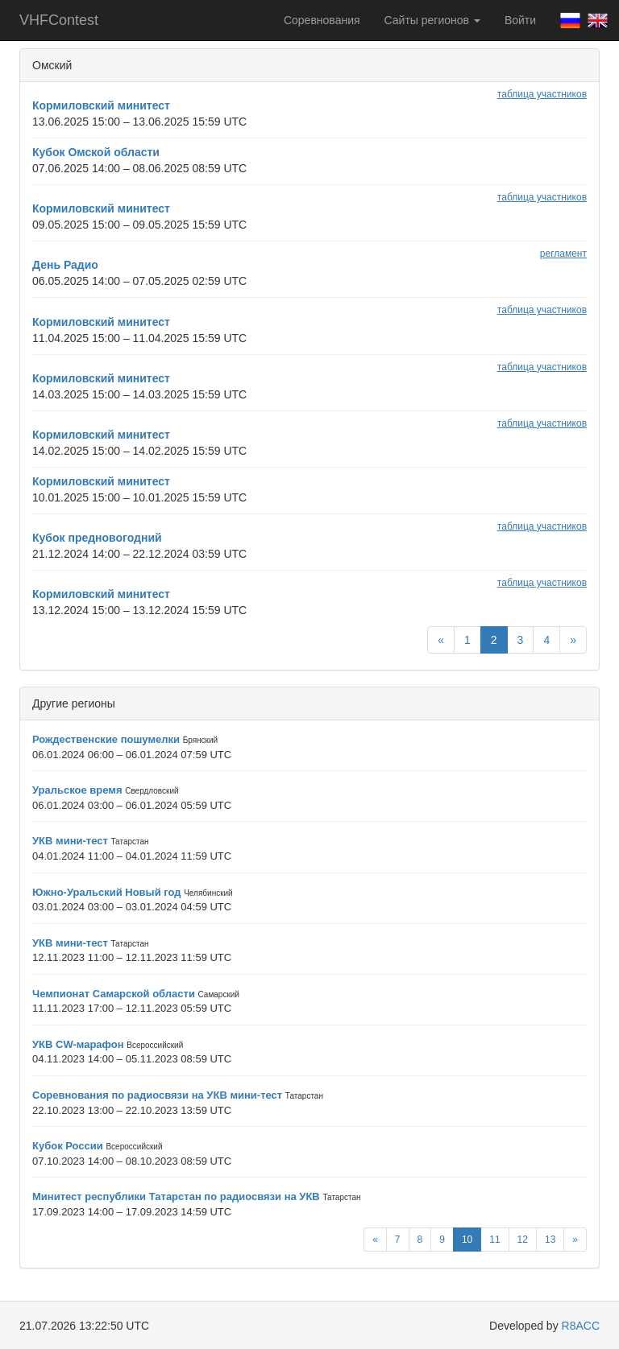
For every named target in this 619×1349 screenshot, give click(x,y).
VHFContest (58, 20)
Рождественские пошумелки (106, 739)
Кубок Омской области (96, 152)
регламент (563, 253)
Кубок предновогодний (97, 537)
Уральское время (77, 790)
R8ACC (581, 1325)
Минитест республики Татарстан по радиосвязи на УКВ (176, 1196)
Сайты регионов (432, 20)
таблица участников (542, 94)
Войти (520, 20)
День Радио (65, 264)
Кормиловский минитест (101, 105)
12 (522, 1239)
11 (494, 1239)
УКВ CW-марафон (78, 1044)
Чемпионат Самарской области (113, 994)
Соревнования (322, 20)
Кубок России (67, 1146)
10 (467, 1239)
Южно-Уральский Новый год (106, 892)
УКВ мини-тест (70, 841)
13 (550, 1239)
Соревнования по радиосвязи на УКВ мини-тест (157, 1095)
